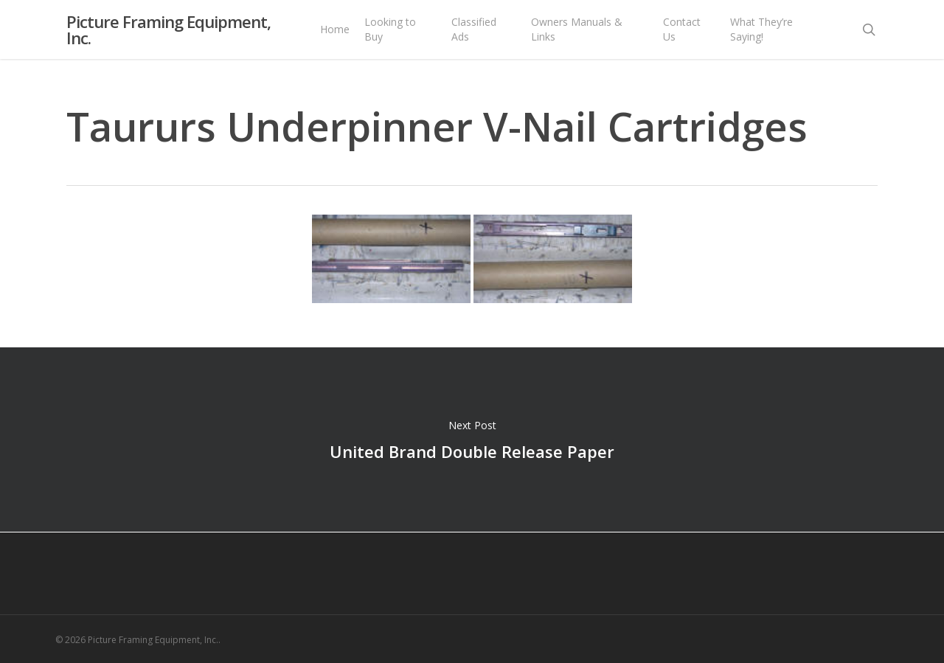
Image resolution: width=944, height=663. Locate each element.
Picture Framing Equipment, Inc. (168, 37)
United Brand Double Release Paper (472, 439)
